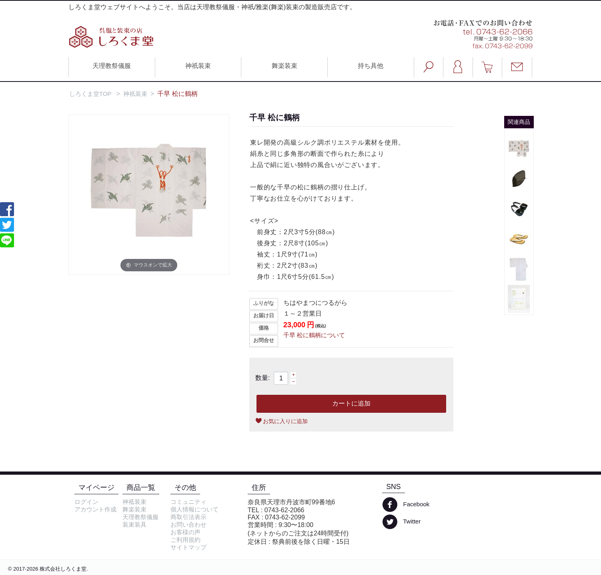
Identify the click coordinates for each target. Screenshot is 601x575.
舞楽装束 (284, 65)
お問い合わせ (188, 524)
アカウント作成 (95, 509)
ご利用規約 (185, 539)
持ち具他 (370, 65)
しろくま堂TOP (90, 93)
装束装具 (134, 524)
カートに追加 (351, 403)
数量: (262, 377)
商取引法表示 (188, 516)
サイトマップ (188, 547)
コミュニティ (188, 501)
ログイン (86, 501)
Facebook (405, 504)
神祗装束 (134, 501)
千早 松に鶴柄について (314, 335)
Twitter (401, 521)
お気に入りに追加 (285, 421)
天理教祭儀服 (111, 65)
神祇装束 (198, 65)
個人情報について (194, 509)
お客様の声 (185, 532)
